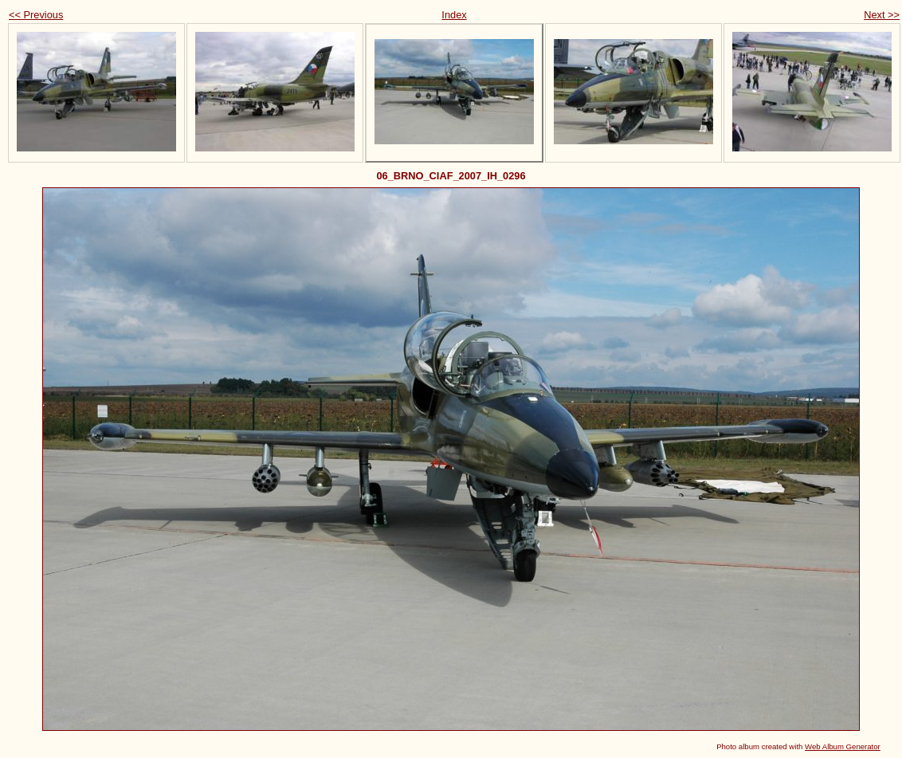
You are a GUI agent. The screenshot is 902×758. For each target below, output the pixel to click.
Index (453, 15)
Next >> (882, 15)
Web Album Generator (842, 746)
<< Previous (36, 15)
